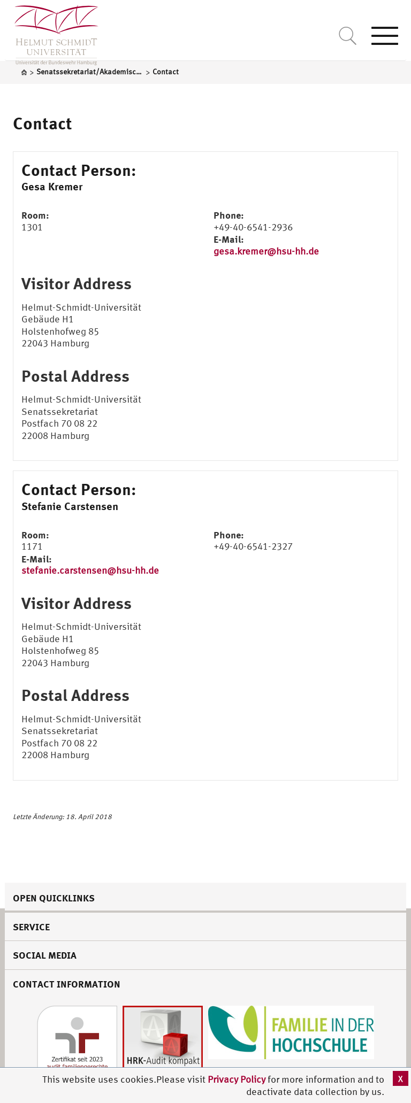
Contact (42, 123)
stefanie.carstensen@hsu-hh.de (90, 570)
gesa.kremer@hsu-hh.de (266, 251)
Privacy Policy (238, 1079)
